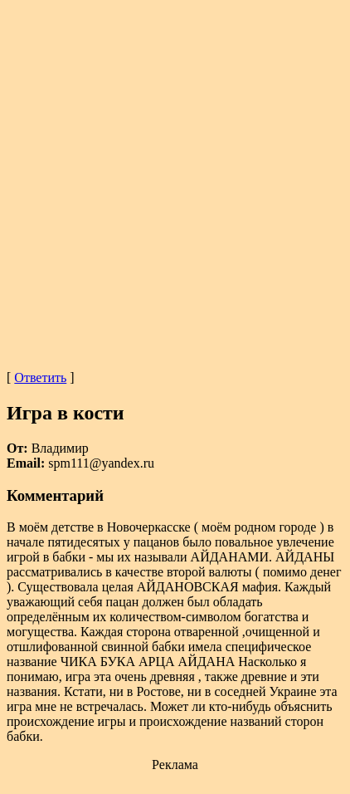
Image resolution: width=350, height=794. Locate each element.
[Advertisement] (175, 182)
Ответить (40, 377)
